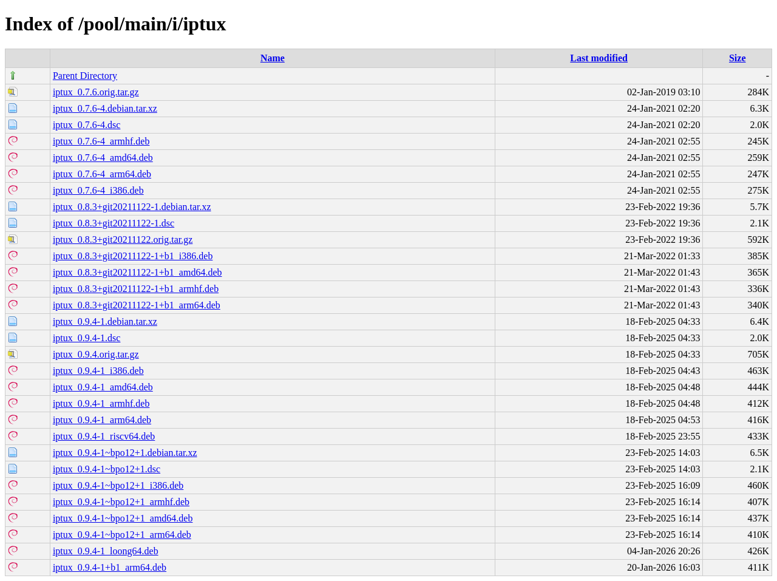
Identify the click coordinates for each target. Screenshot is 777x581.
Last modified (599, 58)
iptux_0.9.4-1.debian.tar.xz (105, 321)
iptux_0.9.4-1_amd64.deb (103, 387)
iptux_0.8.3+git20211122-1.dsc (113, 223)
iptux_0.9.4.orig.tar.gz (96, 354)
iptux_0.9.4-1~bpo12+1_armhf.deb (121, 502)
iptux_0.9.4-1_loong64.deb (105, 551)
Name (272, 58)
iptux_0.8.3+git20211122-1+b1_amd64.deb (137, 272)
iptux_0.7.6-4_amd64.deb (103, 157)
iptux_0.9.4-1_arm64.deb (102, 420)
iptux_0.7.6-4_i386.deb (98, 190)
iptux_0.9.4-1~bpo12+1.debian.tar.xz (125, 452)
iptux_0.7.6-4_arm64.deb (102, 174)
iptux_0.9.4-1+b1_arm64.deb (109, 567)
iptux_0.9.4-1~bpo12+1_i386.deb (118, 485)
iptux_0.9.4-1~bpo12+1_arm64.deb (122, 534)
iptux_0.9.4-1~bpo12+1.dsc (106, 469)
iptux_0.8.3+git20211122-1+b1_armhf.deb (136, 289)
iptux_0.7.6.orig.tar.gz (96, 92)
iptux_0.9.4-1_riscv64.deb (104, 436)
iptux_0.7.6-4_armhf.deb (101, 141)
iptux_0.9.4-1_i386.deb (98, 370)
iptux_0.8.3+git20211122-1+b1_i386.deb (133, 256)
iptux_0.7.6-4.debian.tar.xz (105, 108)
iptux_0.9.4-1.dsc (87, 338)
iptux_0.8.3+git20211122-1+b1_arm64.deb (136, 305)
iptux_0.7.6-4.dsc (87, 125)
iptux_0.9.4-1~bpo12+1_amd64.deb (123, 518)
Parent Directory (85, 75)
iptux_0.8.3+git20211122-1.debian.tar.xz (132, 207)
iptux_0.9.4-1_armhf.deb (101, 403)
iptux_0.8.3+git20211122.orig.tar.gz (122, 239)
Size (737, 58)
